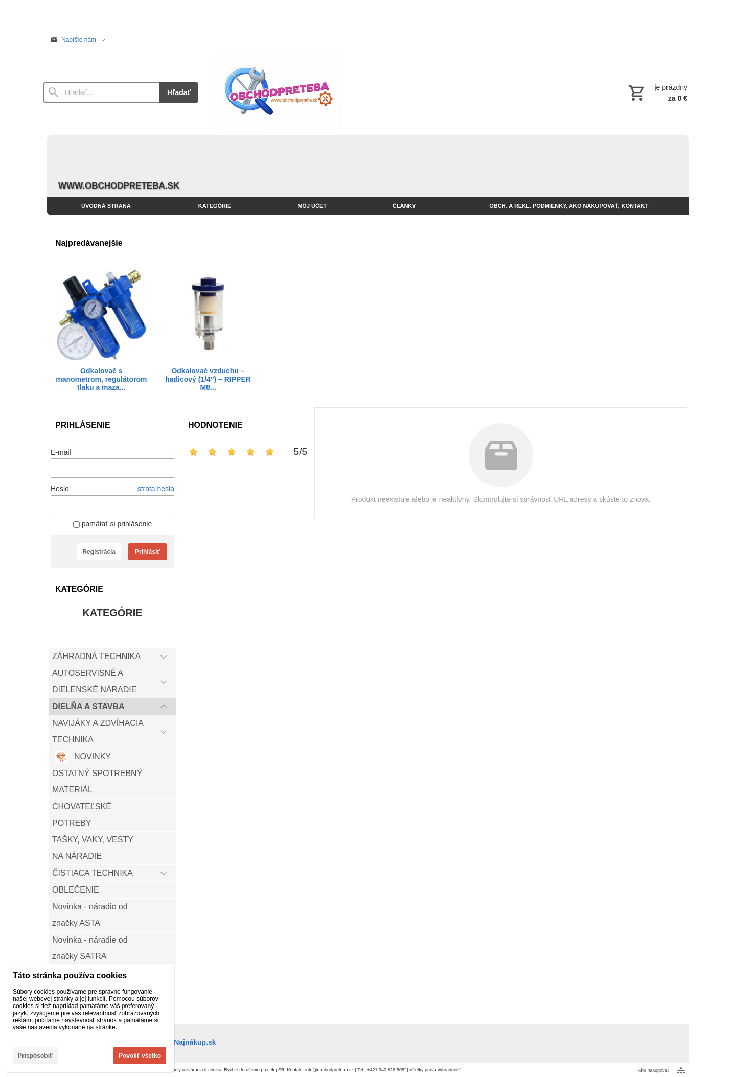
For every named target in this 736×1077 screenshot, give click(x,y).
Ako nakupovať (653, 1070)
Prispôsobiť (35, 1055)
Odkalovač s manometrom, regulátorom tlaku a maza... (101, 379)
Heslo (60, 489)
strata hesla (155, 489)
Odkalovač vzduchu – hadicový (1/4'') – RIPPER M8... (208, 379)
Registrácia (99, 551)
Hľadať (179, 92)
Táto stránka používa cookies (70, 975)
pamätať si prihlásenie (112, 524)
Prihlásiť (147, 551)
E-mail (61, 452)
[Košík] (657, 92)
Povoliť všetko (140, 1055)
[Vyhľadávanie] (101, 92)
